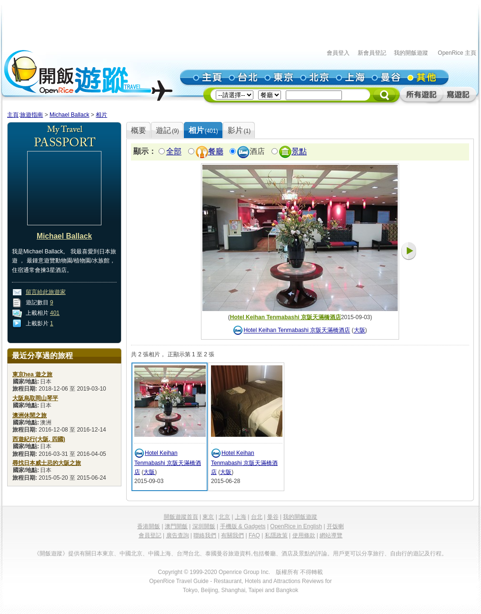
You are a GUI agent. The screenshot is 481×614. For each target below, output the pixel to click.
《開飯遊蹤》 (51, 553)
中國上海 (159, 553)
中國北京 (131, 553)
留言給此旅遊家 (46, 292)
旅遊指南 (31, 114)
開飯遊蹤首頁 (181, 516)
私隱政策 (276, 535)
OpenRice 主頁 (457, 53)
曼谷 (273, 516)
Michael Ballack (69, 114)
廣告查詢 (177, 535)
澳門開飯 (176, 526)
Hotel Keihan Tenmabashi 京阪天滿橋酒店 (285, 317)
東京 (208, 516)
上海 (240, 516)
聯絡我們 (204, 535)
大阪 (359, 330)
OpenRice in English (296, 526)
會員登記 (150, 535)
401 (55, 313)
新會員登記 (372, 53)
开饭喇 (335, 526)
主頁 (13, 114)
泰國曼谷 (216, 553)
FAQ (254, 535)
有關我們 (232, 535)
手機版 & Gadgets (243, 526)
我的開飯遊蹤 (411, 53)
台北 (256, 516)
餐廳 (215, 152)
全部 (173, 152)
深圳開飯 (203, 526)
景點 (299, 152)
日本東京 (102, 553)
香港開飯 (148, 526)
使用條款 (303, 535)
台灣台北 (188, 553)
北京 (224, 516)
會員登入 (338, 53)
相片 (101, 114)
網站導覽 (331, 535)
